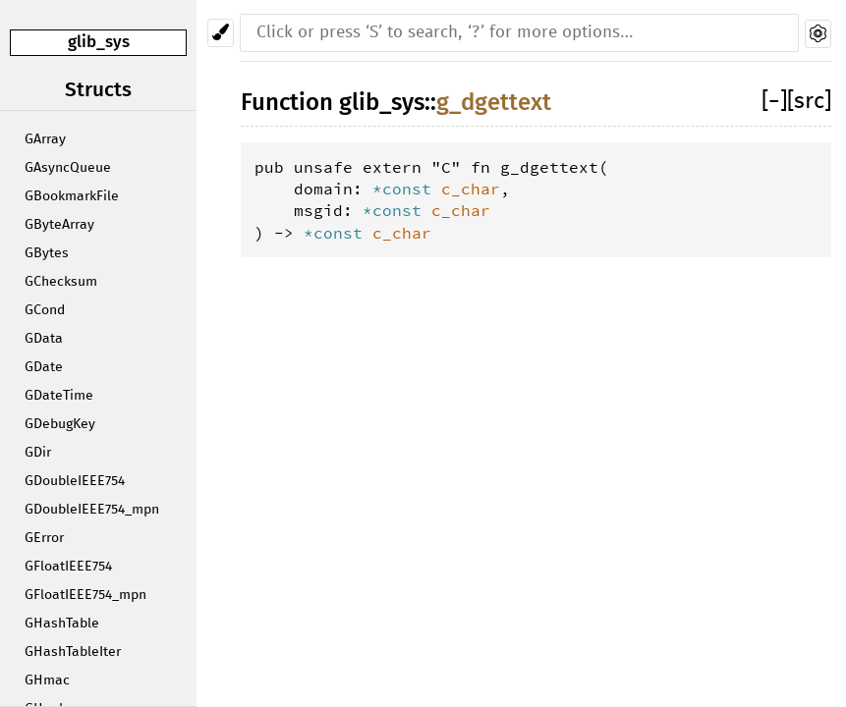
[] (774, 101)
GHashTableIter (73, 652)
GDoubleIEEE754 (75, 481)
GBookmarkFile (72, 196)
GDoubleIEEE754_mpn (92, 510)
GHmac (47, 680)
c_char (470, 188)
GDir (38, 453)
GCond (45, 310)
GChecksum (61, 282)
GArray (45, 139)
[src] (809, 101)
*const (406, 188)
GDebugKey (60, 424)
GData (44, 339)
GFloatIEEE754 (68, 566)
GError (44, 538)
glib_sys (99, 41)
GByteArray (59, 225)
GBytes (47, 253)
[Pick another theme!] (220, 33)
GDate (44, 367)
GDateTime (59, 396)
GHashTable (62, 623)
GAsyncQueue (68, 168)
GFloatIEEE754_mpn (85, 595)
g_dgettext (493, 102)
